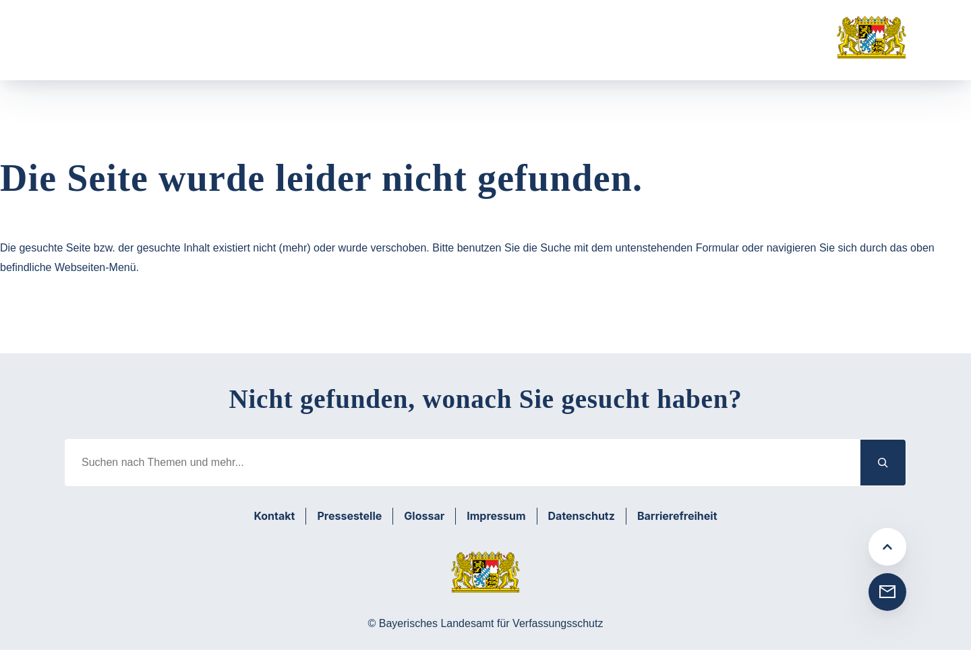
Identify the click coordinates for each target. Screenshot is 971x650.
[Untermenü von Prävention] (359, 48)
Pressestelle (349, 516)
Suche (572, 48)
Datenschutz (581, 516)
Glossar (424, 516)
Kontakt (274, 516)
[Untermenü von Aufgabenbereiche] (249, 48)
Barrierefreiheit (677, 516)
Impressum (496, 516)
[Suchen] (883, 462)
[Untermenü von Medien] (508, 48)
